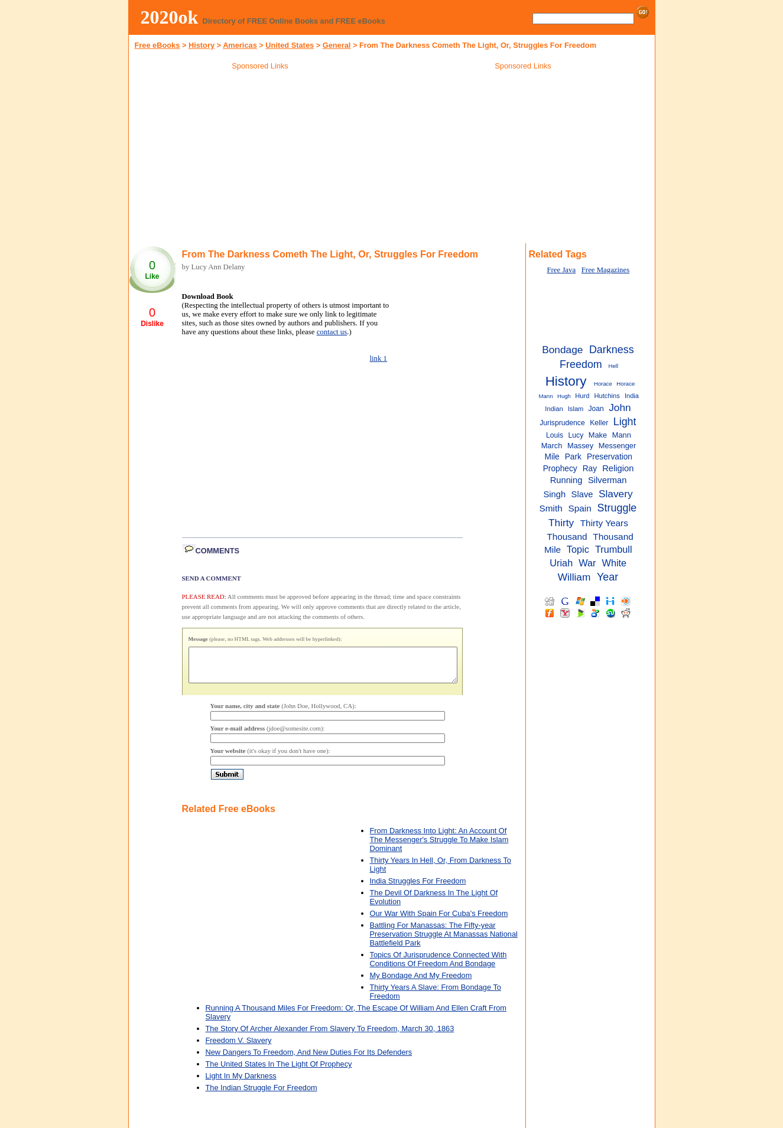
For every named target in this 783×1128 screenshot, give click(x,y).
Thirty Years (604, 523)
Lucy (576, 435)
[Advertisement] (260, 159)
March (552, 445)
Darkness (611, 350)
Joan (595, 409)
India (632, 395)
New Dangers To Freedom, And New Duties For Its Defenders (309, 1059)
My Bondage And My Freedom (421, 982)
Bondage (562, 350)
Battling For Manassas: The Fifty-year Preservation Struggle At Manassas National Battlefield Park (444, 941)
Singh (554, 494)
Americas (240, 45)
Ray (590, 468)
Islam (576, 408)
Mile (552, 456)
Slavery (616, 494)
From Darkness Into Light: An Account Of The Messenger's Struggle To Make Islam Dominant (439, 846)
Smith (550, 508)
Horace (603, 383)
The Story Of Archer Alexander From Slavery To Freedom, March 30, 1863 (330, 1035)
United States (289, 45)
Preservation (609, 456)
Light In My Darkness (241, 1082)
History (202, 45)
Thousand (567, 537)
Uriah (561, 563)
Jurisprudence (562, 423)
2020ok (170, 17)
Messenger (617, 445)
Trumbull (613, 549)
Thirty (561, 523)
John (620, 407)
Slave (582, 494)
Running (566, 480)
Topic (578, 549)
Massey (580, 445)
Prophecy (560, 468)
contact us (332, 332)
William (574, 577)
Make (598, 435)
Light (624, 422)
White (614, 563)
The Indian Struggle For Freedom (261, 1094)
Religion (617, 468)
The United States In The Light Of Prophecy (279, 1071)
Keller (599, 423)
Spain (580, 508)
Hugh (564, 396)
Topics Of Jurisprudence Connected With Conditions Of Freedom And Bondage (438, 966)
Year (607, 577)
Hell (614, 366)
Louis (554, 435)
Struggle (617, 508)
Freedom (581, 364)
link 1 (379, 358)
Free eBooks (157, 45)
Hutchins (607, 395)
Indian (554, 408)
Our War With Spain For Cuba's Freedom (439, 920)
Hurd (582, 395)
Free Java (561, 270)
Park (573, 456)
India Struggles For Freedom (418, 888)
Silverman (607, 480)
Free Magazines (605, 270)
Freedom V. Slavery (239, 1047)
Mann (621, 435)
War (587, 563)
